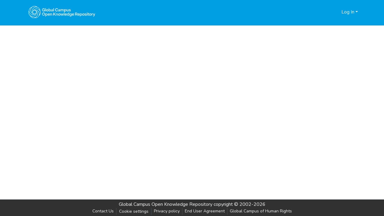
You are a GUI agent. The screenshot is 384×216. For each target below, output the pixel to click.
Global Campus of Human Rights (261, 211)
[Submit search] (327, 12)
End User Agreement (205, 211)
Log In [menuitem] (347, 12)
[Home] (62, 12)
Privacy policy (167, 211)
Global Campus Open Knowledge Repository (165, 204)
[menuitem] (336, 12)
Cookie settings (133, 211)
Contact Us (103, 211)
